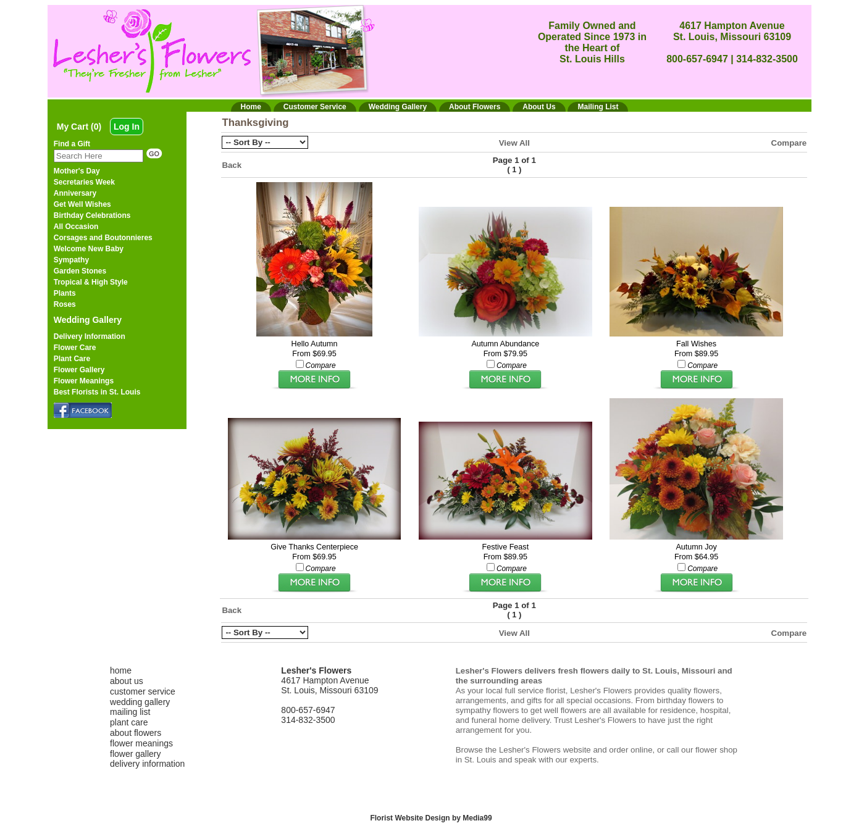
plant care (129, 722)
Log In (127, 126)
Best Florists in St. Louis (97, 392)
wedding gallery (140, 702)
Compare (789, 143)
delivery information (147, 764)
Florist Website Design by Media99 (431, 818)
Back (231, 165)
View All (514, 143)
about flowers (135, 733)
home (121, 670)
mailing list (130, 712)
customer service (142, 691)
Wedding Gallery (88, 320)
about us (126, 681)
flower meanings (141, 743)
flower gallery (135, 754)
